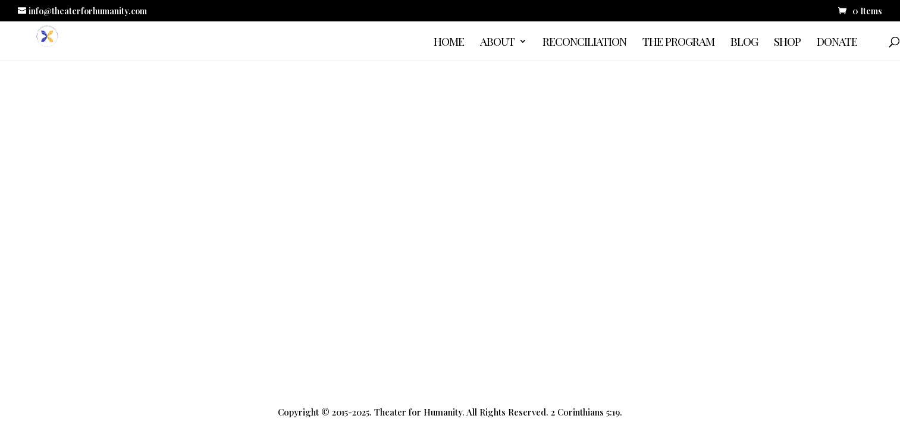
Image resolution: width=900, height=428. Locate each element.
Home (449, 43)
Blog (744, 43)
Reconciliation (584, 43)
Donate (837, 43)
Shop (787, 43)
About (497, 43)
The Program (678, 43)
